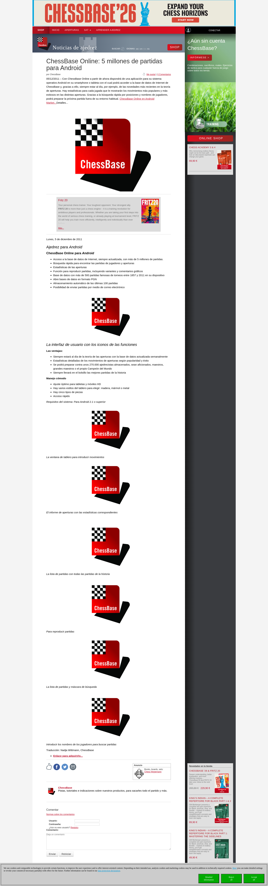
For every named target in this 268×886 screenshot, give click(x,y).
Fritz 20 (62, 200)
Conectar (214, 30)
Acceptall (254, 878)
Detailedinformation (209, 878)
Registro (74, 827)
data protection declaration (109, 870)
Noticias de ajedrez (75, 48)
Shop (41, 30)
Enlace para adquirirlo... (68, 755)
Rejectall (231, 878)
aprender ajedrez (108, 30)
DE (137, 49)
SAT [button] (87, 30)
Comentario (52, 830)
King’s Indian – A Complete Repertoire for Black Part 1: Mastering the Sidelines (208, 833)
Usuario (53, 821)
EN (141, 49)
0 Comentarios (164, 74)
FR (148, 49)
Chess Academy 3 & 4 (202, 147)
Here (234, 868)
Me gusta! (151, 74)
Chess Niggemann (153, 772)
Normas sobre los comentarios (60, 814)
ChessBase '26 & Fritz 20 (204, 770)
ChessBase (65, 787)
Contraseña (54, 824)
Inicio (56, 30)
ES (144, 49)
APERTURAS (72, 30)
